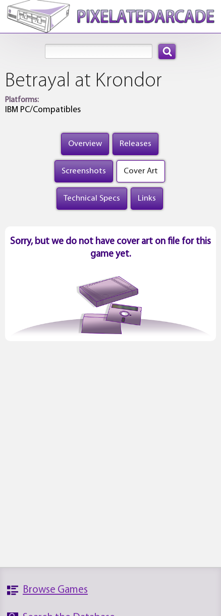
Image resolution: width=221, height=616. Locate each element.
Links (147, 198)
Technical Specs (92, 198)
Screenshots (84, 171)
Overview (85, 143)
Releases (135, 143)
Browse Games (55, 590)
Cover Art (141, 171)
